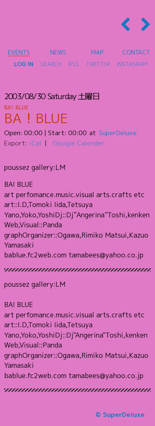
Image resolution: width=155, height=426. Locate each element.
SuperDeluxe (118, 132)
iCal (35, 143)
